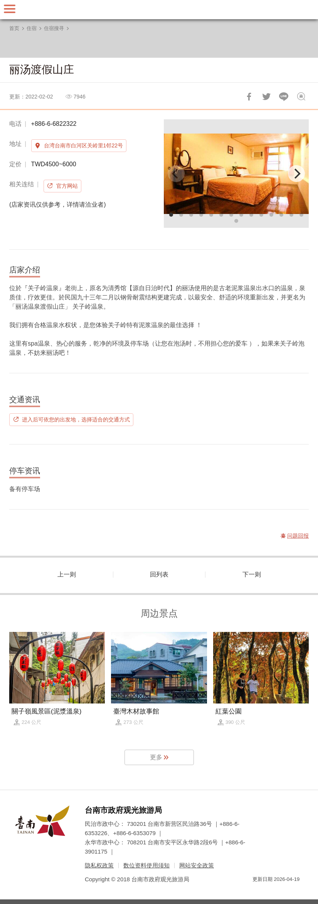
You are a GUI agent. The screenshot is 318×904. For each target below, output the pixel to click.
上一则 (66, 574)
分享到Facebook (249, 96)
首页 (14, 28)
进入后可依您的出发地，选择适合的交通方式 (76, 419)
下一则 (251, 574)
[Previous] (176, 173)
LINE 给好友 (283, 96)
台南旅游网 (159, 9)
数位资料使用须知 (146, 865)
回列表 (159, 574)
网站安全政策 (196, 865)
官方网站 (67, 186)
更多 (156, 757)
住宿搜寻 (54, 28)
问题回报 (301, 96)
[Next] (296, 173)
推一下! (266, 96)
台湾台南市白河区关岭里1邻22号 (83, 145)
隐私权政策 (99, 865)
